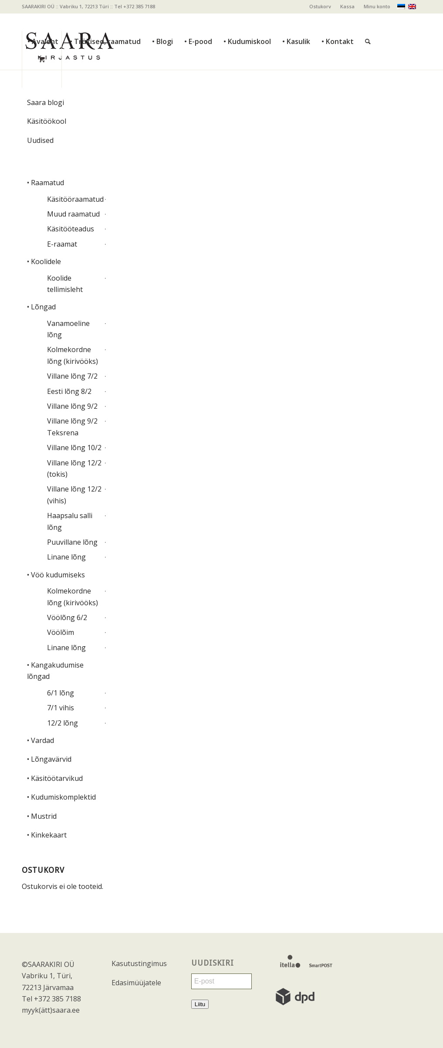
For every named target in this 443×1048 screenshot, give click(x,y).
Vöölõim (60, 632)
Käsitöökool (46, 121)
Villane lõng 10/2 (74, 447)
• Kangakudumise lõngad (55, 670)
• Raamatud (45, 182)
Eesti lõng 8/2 (69, 391)
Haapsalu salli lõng (69, 521)
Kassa (347, 6)
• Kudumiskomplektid (61, 797)
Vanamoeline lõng (68, 329)
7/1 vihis (60, 707)
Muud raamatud (73, 214)
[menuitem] (320, 6)
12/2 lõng (62, 723)
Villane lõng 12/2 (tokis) (74, 468)
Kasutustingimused (139, 963)
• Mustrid (42, 816)
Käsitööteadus (70, 229)
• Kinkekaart (47, 835)
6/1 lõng (60, 693)
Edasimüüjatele (136, 982)
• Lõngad (41, 307)
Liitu (200, 1004)
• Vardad (40, 740)
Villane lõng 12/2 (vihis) (74, 494)
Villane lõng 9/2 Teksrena (72, 426)
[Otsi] (367, 22)
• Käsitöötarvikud (55, 778)
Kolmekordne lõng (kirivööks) (72, 355)
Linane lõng (66, 557)
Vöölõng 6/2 (67, 617)
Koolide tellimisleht (65, 283)
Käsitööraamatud (74, 199)
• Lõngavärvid (49, 759)
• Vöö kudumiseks (56, 575)
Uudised (40, 140)
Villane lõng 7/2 (72, 376)
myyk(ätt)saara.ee (51, 1010)
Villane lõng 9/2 (72, 406)
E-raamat (62, 244)
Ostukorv (320, 6)
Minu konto (377, 6)
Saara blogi (45, 102)
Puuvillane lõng (72, 542)
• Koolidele (44, 261)
